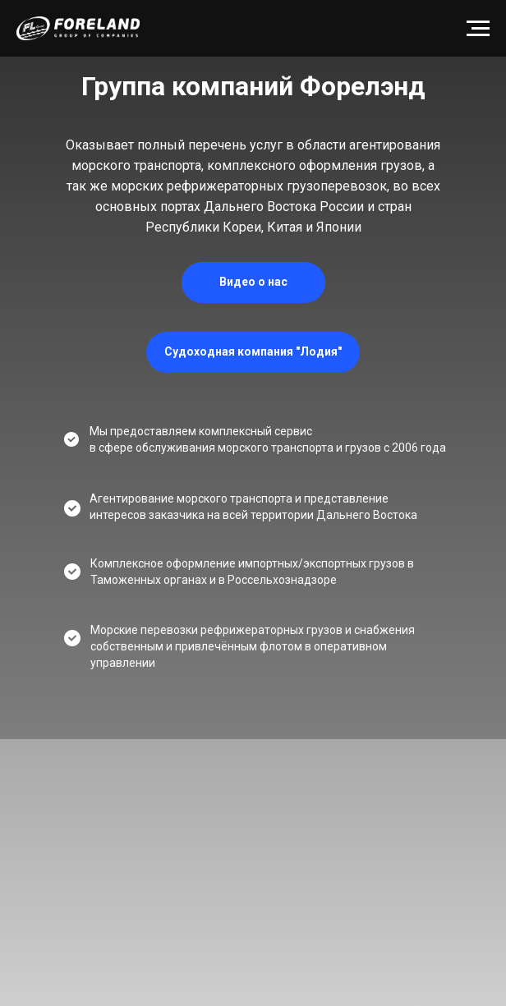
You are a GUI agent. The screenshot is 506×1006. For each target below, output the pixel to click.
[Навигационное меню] (478, 29)
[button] (253, 282)
